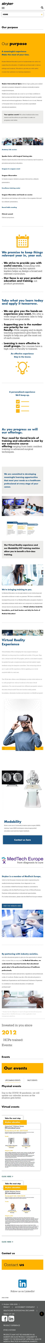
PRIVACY (6, 1307)
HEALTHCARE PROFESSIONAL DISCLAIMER (18, 1310)
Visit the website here (12, 906)
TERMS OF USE (8, 1314)
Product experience (11, 1325)
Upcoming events (12, 1080)
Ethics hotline (9, 1330)
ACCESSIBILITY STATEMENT (25, 1307)
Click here (6, 1176)
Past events (32, 1080)
